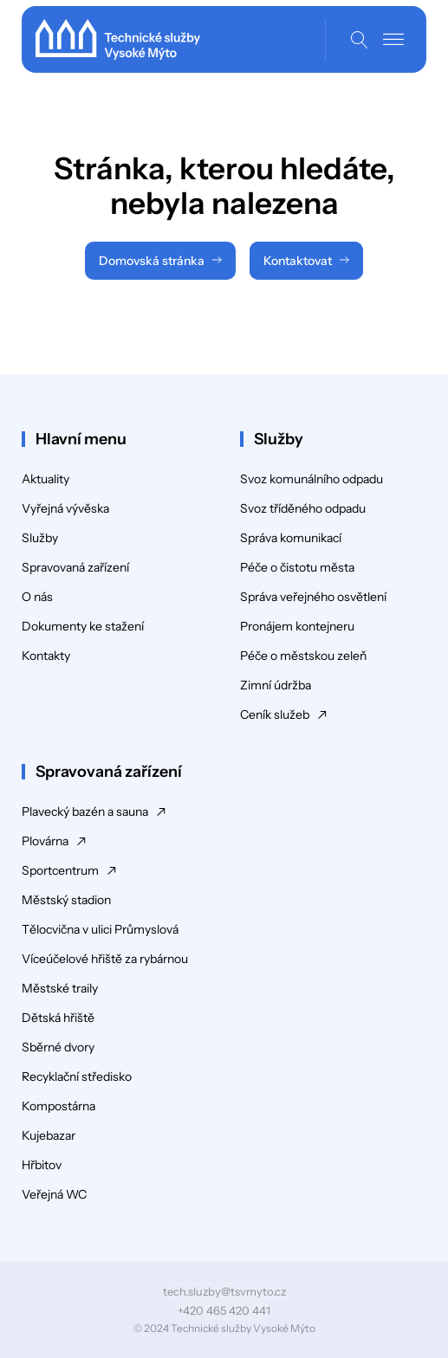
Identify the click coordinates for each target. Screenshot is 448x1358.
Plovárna (45, 841)
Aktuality (45, 479)
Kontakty (46, 656)
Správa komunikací (290, 538)
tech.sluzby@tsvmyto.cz (224, 1291)
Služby (40, 538)
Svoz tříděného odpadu (303, 508)
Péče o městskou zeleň (303, 656)
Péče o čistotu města (297, 567)
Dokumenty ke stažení (83, 626)
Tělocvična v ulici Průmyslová (100, 929)
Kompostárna (58, 1106)
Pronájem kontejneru (297, 626)
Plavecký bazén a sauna (85, 811)
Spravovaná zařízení (75, 567)
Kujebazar (48, 1135)
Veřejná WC (54, 1194)
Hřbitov (42, 1165)
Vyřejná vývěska (65, 508)
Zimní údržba (275, 685)
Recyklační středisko (77, 1076)
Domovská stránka (152, 260)
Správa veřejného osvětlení (313, 597)
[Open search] (359, 40)
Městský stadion (66, 900)
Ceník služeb (274, 714)
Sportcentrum (60, 870)
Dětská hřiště (58, 1018)
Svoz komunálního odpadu (311, 479)
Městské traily (60, 988)
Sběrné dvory (58, 1047)
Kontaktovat (297, 260)
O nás (37, 597)
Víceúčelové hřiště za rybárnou (105, 959)
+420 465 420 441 (224, 1310)
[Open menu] (393, 39)
